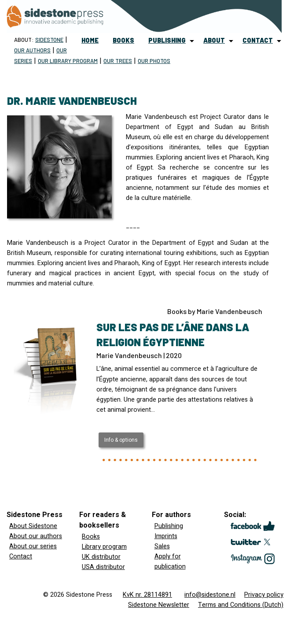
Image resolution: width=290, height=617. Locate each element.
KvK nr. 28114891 (147, 594)
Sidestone (49, 39)
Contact (20, 556)
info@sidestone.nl (209, 594)
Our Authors (32, 50)
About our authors (35, 536)
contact (257, 40)
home (90, 40)
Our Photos (154, 60)
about (214, 40)
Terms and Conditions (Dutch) (240, 605)
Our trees (117, 60)
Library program (104, 546)
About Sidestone (33, 526)
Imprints (165, 536)
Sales (162, 546)
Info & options (121, 440)
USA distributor (103, 567)
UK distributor (101, 557)
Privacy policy (263, 594)
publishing (167, 40)
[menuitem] (90, 40)
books (123, 40)
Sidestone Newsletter (158, 605)
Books (91, 536)
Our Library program (68, 60)
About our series (33, 546)
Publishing (168, 526)
